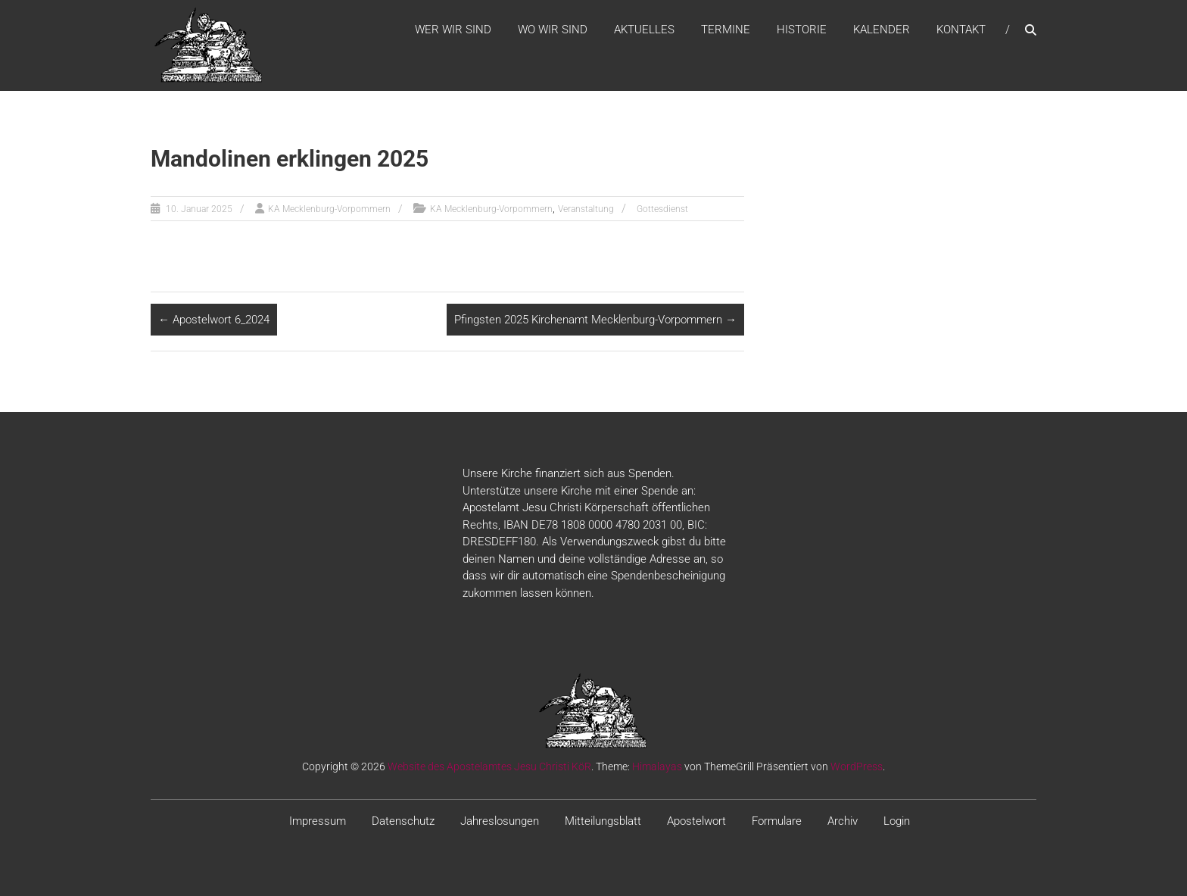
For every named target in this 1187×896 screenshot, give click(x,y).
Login (896, 821)
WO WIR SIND (552, 29)
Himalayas (657, 766)
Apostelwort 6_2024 (213, 319)
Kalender (881, 29)
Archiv (842, 821)
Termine (725, 29)
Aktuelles (644, 29)
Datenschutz (403, 821)
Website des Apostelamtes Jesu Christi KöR (489, 766)
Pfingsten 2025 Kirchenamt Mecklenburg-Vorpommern (595, 319)
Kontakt (961, 29)
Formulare (777, 821)
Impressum (317, 821)
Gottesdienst (662, 209)
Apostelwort (696, 821)
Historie (802, 29)
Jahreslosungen (499, 821)
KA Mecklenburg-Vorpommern (329, 209)
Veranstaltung (586, 209)
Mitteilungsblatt (603, 821)
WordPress (856, 766)
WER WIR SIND (453, 29)
